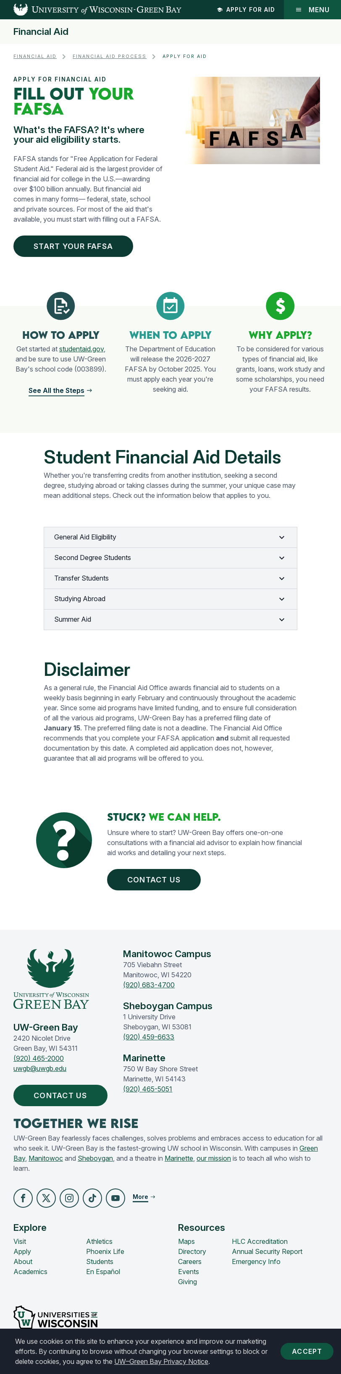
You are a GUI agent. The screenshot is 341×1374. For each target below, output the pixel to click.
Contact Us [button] (156, 879)
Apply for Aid (246, 9)
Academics (30, 1271)
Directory (192, 1251)
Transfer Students (170, 578)
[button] (61, 390)
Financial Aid (40, 32)
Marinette (179, 1158)
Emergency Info (256, 1261)
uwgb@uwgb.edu (39, 1068)
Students (99, 1261)
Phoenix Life (105, 1251)
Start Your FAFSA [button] (75, 246)
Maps (186, 1241)
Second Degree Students (170, 558)
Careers (190, 1261)
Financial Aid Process (110, 56)
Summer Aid (170, 620)
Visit (19, 1241)
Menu (312, 9)
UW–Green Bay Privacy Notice (161, 1361)
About (22, 1261)
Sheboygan (95, 1158)
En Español (103, 1271)
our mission (214, 1158)
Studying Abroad (170, 599)
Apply (22, 1251)
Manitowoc (46, 1158)
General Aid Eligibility (170, 537)
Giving (187, 1281)
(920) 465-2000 (38, 1058)
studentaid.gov (81, 349)
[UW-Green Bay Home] (90, 9)
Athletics (99, 1241)
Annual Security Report (267, 1251)
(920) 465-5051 (147, 1089)
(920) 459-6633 (148, 1037)
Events (188, 1271)
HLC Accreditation (260, 1241)
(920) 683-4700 (149, 985)
